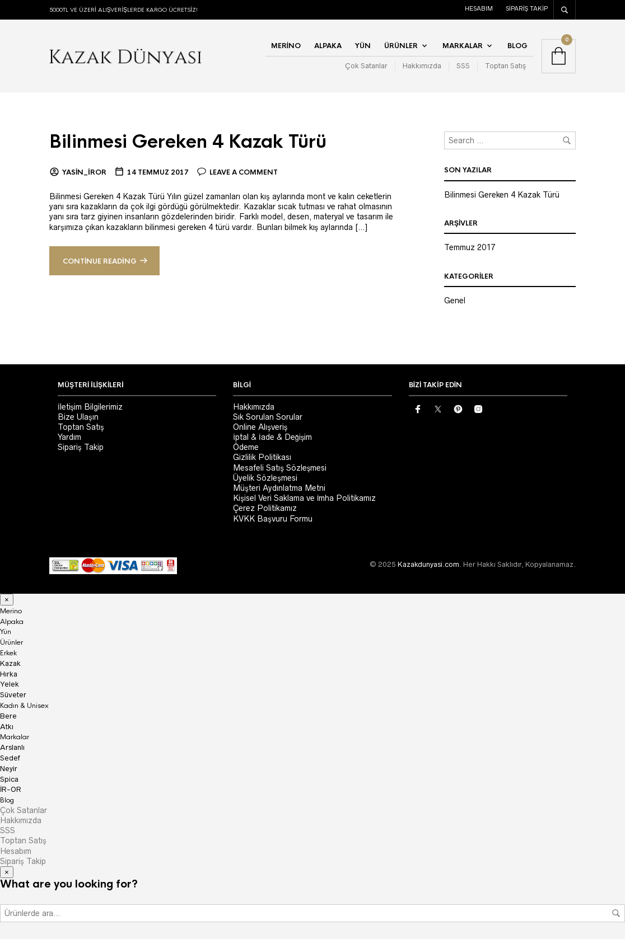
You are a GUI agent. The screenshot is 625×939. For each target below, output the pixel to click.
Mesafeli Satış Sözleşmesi (280, 467)
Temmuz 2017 (469, 247)
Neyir (8, 768)
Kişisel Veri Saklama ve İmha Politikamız (304, 498)
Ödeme (246, 447)
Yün (363, 45)
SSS (463, 66)
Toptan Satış (505, 66)
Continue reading (100, 261)
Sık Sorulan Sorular (267, 416)
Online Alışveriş (260, 426)
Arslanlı (12, 747)
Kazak (10, 663)
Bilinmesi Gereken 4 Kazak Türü (193, 141)
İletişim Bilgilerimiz (90, 406)
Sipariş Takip (527, 8)
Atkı (6, 726)
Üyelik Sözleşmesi (265, 477)
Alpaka (328, 45)
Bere (8, 716)
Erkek (8, 653)
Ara (616, 913)
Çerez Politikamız (265, 508)
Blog (517, 45)
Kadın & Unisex (24, 705)
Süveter (13, 695)
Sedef (10, 758)
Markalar (462, 45)
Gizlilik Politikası (262, 457)
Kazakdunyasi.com (428, 564)
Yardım (69, 437)
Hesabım (479, 8)
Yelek (9, 684)
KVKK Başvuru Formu (272, 518)
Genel (454, 300)
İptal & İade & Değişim (272, 437)
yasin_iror (84, 172)
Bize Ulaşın (78, 416)
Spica (9, 779)
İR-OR (10, 789)
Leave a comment (243, 172)
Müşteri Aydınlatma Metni (279, 487)
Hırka (8, 674)
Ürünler (401, 45)
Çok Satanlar (366, 66)
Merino (286, 45)
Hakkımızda (422, 66)
